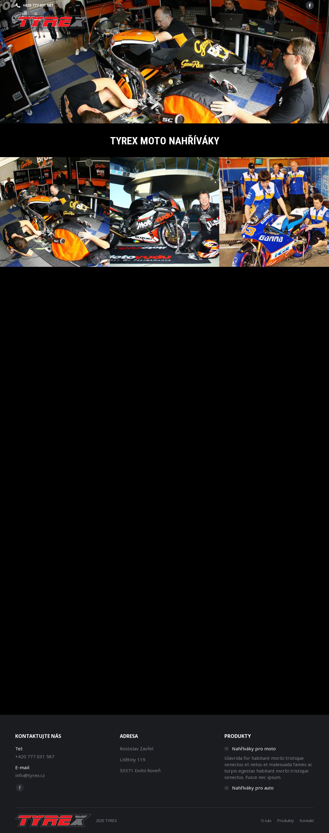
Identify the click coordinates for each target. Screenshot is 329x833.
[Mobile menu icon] (310, 21)
